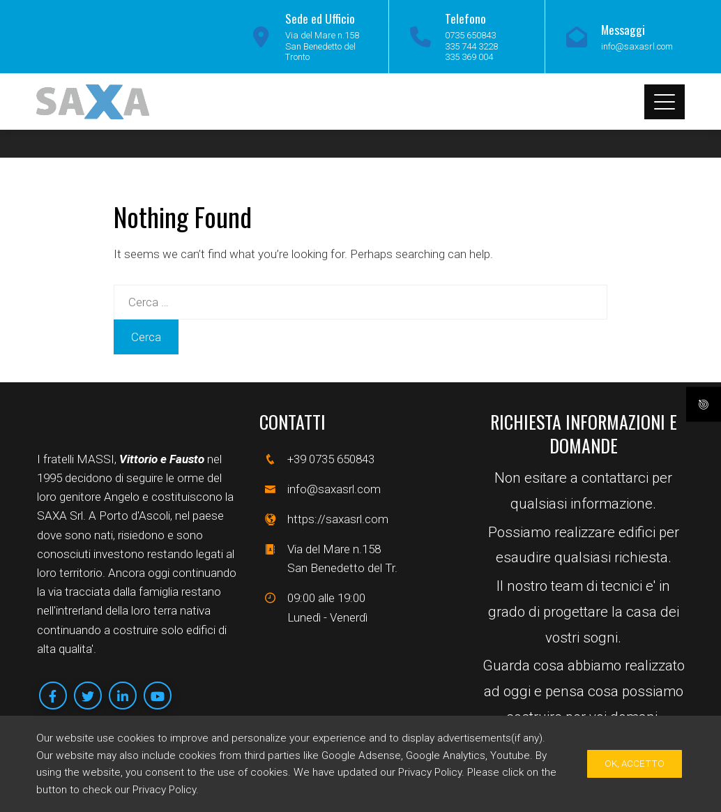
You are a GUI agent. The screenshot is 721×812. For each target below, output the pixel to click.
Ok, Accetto (635, 763)
